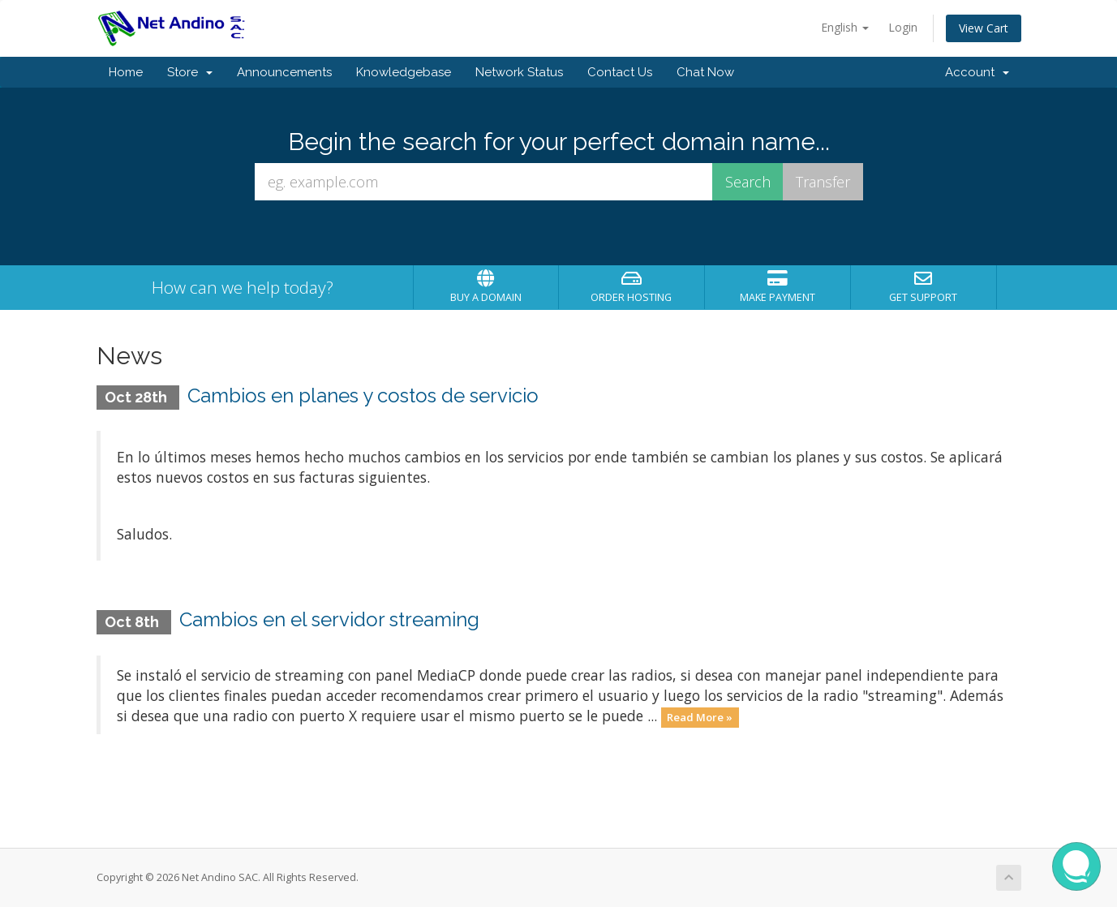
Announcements (284, 72)
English (845, 27)
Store (190, 72)
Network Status (519, 72)
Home (126, 72)
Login (902, 27)
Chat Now (705, 72)
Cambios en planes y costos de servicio (363, 395)
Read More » (699, 717)
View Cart (983, 28)
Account (977, 72)
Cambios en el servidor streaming (329, 619)
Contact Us (619, 72)
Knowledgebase (403, 72)
